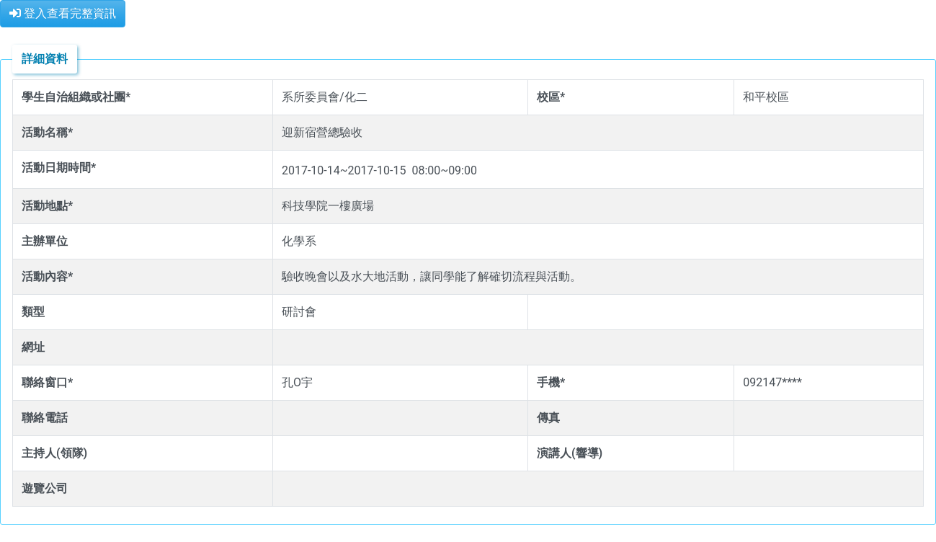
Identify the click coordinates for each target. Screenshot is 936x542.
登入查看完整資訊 (62, 13)
